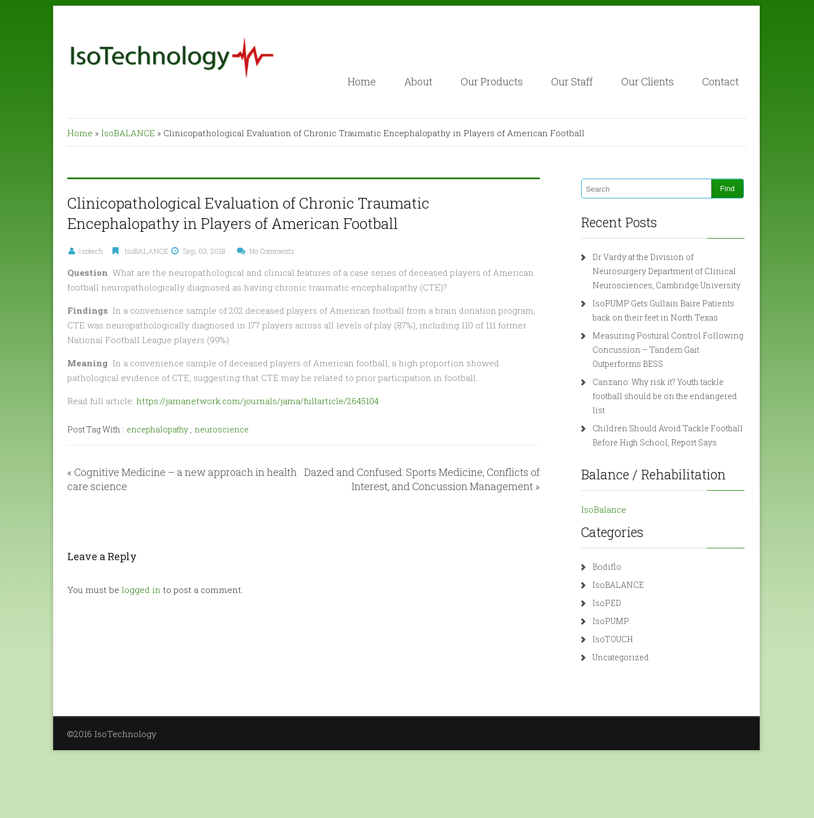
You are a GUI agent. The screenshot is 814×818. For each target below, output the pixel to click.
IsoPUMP (610, 621)
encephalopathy (157, 429)
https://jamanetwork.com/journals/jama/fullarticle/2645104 (257, 400)
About (418, 81)
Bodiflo (606, 566)
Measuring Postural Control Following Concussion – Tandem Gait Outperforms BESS (667, 349)
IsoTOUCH (612, 639)
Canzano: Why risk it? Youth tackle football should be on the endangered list (664, 396)
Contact (720, 81)
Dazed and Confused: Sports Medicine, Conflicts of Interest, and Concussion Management (422, 479)
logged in (141, 589)
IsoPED (606, 603)
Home (362, 81)
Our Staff (572, 81)
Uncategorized (620, 657)
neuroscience (221, 429)
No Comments (272, 251)
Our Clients (647, 81)
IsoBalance (603, 509)
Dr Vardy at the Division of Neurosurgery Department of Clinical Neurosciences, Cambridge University (666, 271)
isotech (91, 251)
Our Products (492, 81)
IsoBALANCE (128, 133)
